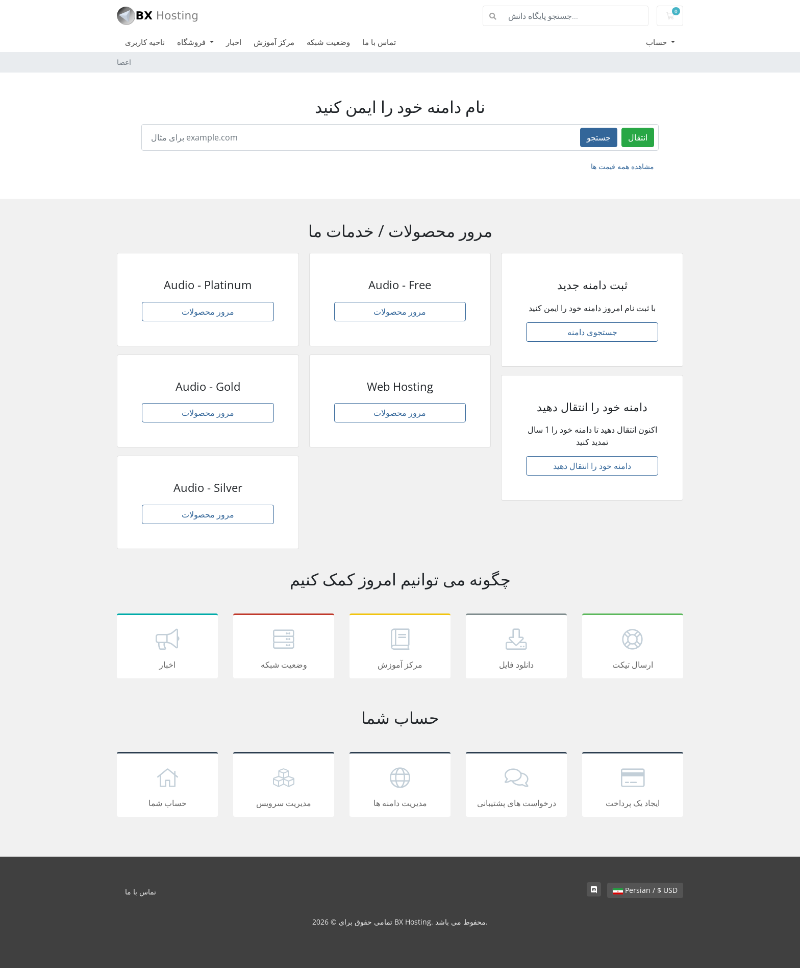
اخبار (233, 42)
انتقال (637, 137)
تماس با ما (379, 42)
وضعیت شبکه (328, 42)
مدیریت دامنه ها (400, 786)
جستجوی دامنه (592, 332)
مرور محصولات (208, 311)
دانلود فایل (516, 647)
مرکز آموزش (274, 42)
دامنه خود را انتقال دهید (592, 465)
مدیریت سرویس (283, 786)
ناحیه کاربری (145, 42)
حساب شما (167, 786)
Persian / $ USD (645, 890)
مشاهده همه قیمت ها (622, 166)
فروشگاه (192, 42)
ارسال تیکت (632, 647)
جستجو (599, 137)
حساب (657, 42)
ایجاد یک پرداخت (632, 786)
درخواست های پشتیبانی (516, 786)
